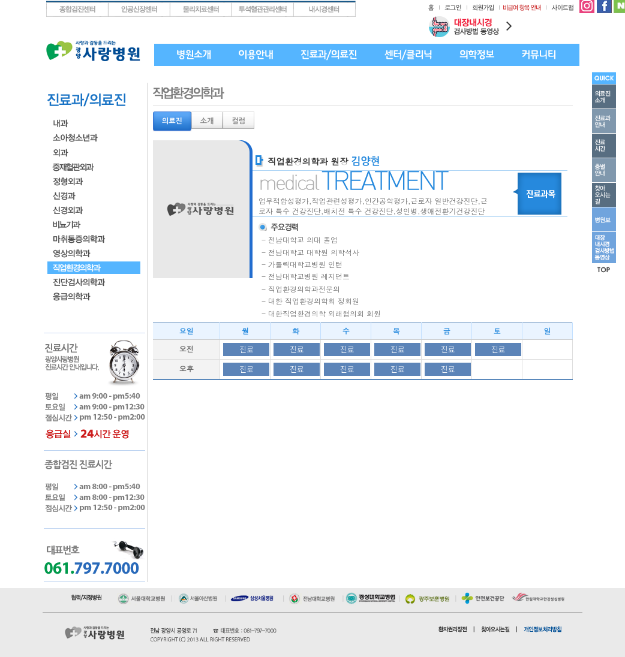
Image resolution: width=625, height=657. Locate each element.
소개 (207, 121)
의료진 (172, 121)
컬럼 (238, 121)
